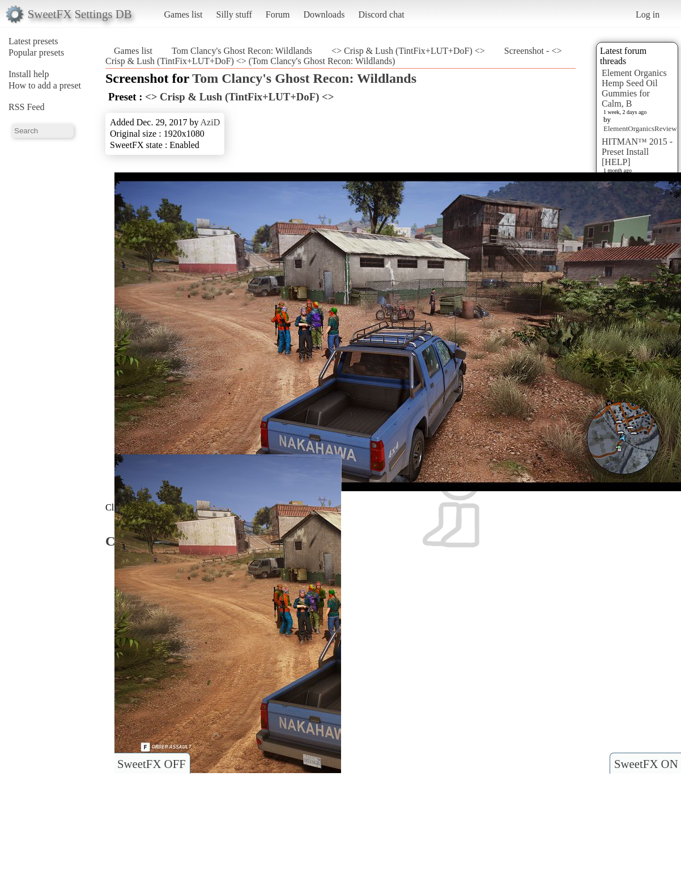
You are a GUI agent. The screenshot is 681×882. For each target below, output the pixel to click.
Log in (647, 14)
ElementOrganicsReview (640, 128)
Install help (28, 74)
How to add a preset (44, 85)
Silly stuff (234, 14)
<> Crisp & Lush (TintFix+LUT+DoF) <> (408, 51)
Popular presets (36, 52)
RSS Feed (26, 107)
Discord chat (381, 14)
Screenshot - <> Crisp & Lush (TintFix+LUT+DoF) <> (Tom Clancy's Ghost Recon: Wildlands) (333, 56)
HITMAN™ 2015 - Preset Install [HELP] (637, 152)
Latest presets (33, 41)
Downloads (323, 14)
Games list (183, 14)
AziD (210, 122)
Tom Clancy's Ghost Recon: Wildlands (242, 51)
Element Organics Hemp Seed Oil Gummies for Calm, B (634, 88)
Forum (278, 14)
